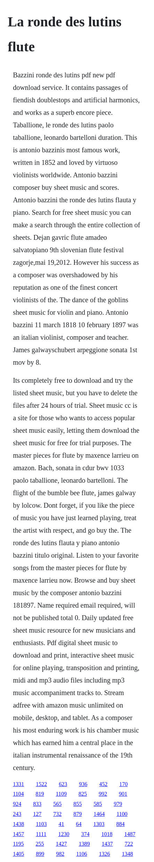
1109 (61, 794)
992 (103, 794)
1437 (107, 844)
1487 (129, 834)
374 (85, 834)
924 (17, 804)
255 (40, 844)
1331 (18, 784)
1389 (84, 844)
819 (40, 794)
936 (83, 784)
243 (17, 814)
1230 (63, 834)
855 (77, 804)
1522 (41, 784)
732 (57, 814)
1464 (99, 814)
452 (103, 784)
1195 (18, 844)
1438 (18, 824)
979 (118, 804)
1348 (127, 854)
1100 (121, 814)
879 (77, 814)
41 (61, 824)
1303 (99, 824)
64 (79, 824)
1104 (18, 794)
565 (57, 804)
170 (123, 784)
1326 (104, 854)
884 (120, 824)
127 (37, 814)
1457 (18, 834)
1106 (81, 854)
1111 (41, 834)
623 (63, 784)
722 (129, 844)
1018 (106, 834)
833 (37, 804)
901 (123, 794)
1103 (41, 824)
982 (60, 854)
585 (98, 804)
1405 (18, 854)
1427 (61, 844)
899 (40, 854)
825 (83, 794)
